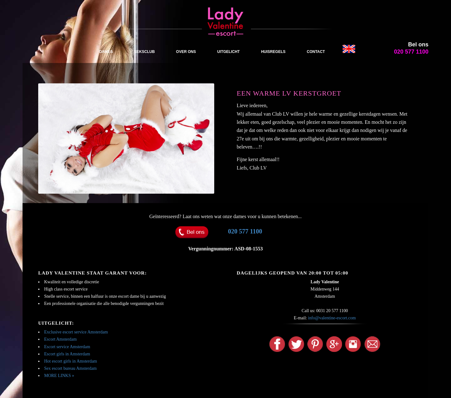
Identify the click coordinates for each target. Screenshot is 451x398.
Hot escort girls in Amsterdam (70, 361)
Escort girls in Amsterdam (67, 354)
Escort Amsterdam (60, 339)
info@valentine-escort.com (331, 318)
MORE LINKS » (59, 375)
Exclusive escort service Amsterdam (76, 332)
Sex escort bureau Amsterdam (70, 368)
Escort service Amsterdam (67, 346)
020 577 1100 (245, 231)
